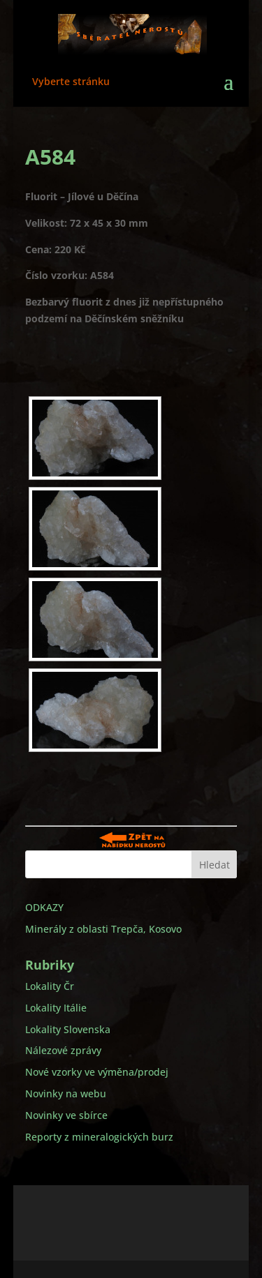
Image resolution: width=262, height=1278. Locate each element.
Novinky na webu (65, 1093)
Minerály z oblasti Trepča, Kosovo (103, 928)
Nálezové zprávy (63, 1050)
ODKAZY (44, 907)
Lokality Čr (49, 986)
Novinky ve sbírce (66, 1115)
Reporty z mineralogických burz (99, 1136)
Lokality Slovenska (67, 1029)
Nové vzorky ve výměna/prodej (96, 1071)
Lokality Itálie (56, 1007)
